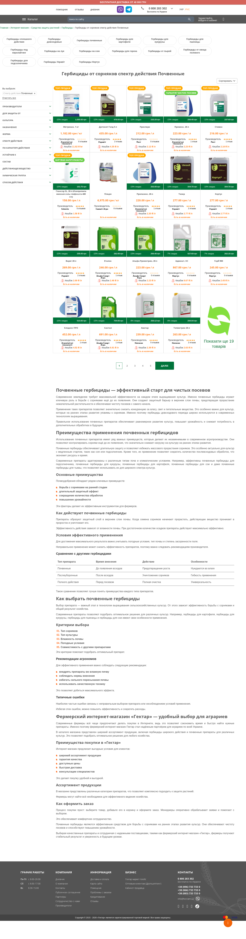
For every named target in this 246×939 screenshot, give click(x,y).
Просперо (145, 126)
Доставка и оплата (99, 879)
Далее (164, 365)
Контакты (60, 887)
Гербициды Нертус (89, 62)
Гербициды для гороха (124, 51)
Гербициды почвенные (89, 40)
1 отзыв (193, 141)
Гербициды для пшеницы (194, 40)
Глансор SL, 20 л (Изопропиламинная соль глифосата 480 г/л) (71, 194)
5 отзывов (81, 208)
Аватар (145, 327)
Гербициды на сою (89, 51)
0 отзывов (82, 141)
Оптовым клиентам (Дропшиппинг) (143, 883)
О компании (62, 883)
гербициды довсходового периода (167, 412)
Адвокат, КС (181, 260)
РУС (187, 9)
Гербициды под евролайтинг (19, 51)
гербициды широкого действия (167, 732)
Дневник (60, 879)
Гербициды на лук (54, 51)
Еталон (108, 260)
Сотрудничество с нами (68, 901)
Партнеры (61, 896)
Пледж (108, 194)
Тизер (182, 194)
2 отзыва (118, 141)
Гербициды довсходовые (54, 40)
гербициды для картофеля (199, 614)
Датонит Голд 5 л (108, 126)
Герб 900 (218, 260)
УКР (181, 9)
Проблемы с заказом (100, 892)
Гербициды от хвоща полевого (194, 51)
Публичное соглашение (68, 892)
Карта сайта (96, 883)
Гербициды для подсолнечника (19, 62)
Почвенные (18, 93)
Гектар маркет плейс (135, 879)
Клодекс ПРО (71, 327)
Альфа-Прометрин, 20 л (144, 260)
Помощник (95, 887)
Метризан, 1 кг (71, 126)
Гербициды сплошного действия (19, 40)
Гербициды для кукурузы (159, 40)
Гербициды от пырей (159, 51)
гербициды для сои (111, 617)
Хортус (218, 194)
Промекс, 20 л (181, 126)
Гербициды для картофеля (124, 40)
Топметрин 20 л (182, 327)
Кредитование (97, 896)
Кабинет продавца (134, 887)
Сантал (108, 327)
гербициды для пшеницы (82, 617)
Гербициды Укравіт (54, 62)
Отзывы (94, 901)
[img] (71, 103)
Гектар (130, 726)
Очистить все (9, 98)
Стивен (218, 126)
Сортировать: (227, 81)
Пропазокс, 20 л (145, 194)
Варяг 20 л (71, 260)
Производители (64, 905)
